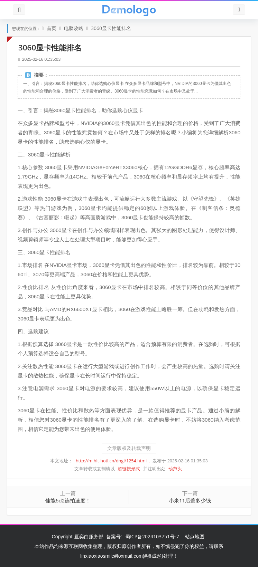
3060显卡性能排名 (111, 28)
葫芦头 (175, 469)
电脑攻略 (74, 28)
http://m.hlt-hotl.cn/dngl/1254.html (112, 461)
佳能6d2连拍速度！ (68, 500)
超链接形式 (129, 469)
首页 (52, 28)
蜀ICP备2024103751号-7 (152, 536)
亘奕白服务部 (89, 536)
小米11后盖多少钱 (190, 500)
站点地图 (194, 536)
